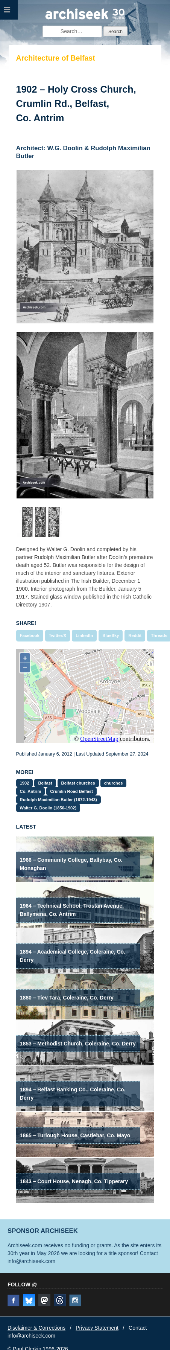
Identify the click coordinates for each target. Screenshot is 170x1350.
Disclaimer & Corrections (36, 1328)
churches (113, 783)
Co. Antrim (30, 791)
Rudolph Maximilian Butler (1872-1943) (58, 799)
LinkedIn (84, 635)
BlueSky (110, 635)
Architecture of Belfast (55, 58)
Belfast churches (78, 783)
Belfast (45, 783)
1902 (24, 783)
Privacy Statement (97, 1328)
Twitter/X (57, 635)
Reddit (134, 635)
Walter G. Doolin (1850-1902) (48, 808)
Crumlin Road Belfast (71, 791)
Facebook (29, 635)
